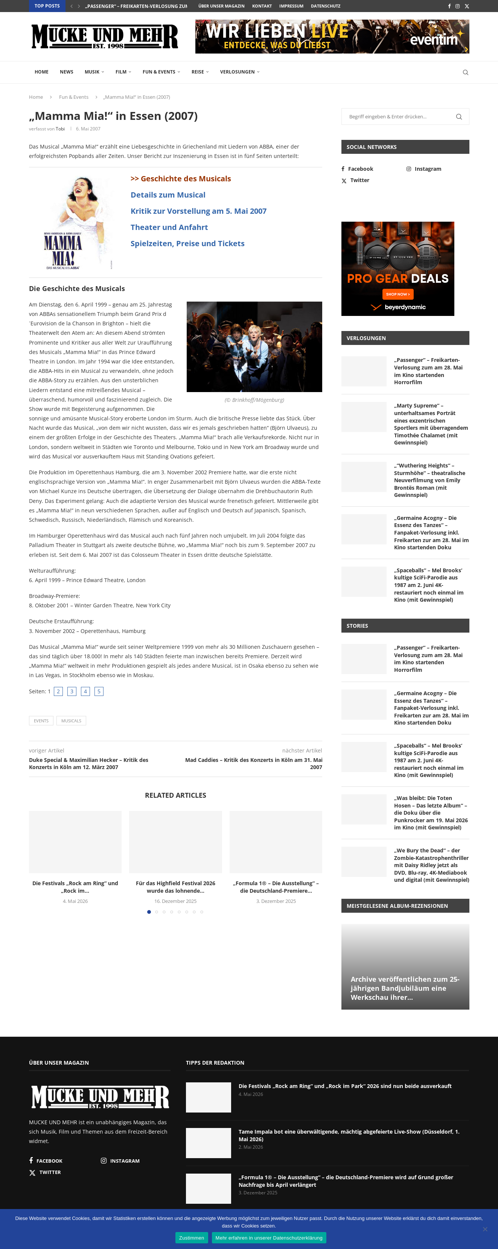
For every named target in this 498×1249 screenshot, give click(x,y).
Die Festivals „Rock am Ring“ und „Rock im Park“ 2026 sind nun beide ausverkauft (345, 1086)
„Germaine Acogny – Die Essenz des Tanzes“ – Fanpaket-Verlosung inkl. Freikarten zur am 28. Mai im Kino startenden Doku (431, 532)
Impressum (291, 6)
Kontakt (262, 6)
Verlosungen (237, 72)
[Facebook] (449, 6)
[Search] (465, 72)
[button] (72, 6)
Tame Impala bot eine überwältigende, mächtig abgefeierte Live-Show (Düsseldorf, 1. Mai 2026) (349, 1135)
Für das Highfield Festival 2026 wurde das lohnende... (175, 887)
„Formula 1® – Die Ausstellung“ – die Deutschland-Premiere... (276, 887)
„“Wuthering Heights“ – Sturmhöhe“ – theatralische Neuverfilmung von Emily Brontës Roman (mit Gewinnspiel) (429, 480)
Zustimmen (191, 1238)
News (66, 72)
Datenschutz (325, 6)
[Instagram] (457, 6)
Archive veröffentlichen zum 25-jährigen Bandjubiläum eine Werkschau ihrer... (405, 988)
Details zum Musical (168, 195)
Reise (198, 72)
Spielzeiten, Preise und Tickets (188, 243)
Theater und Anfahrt (169, 227)
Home (42, 72)
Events (41, 720)
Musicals (71, 720)
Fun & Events (159, 72)
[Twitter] (466, 6)
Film (121, 72)
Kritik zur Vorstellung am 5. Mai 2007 (199, 211)
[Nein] (484, 1229)
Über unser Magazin (221, 6)
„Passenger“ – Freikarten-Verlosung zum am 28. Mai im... (155, 6)
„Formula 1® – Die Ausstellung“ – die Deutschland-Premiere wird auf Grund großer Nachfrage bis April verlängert (346, 1181)
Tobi (60, 129)
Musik (92, 72)
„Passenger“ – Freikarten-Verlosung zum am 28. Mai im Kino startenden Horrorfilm (428, 371)
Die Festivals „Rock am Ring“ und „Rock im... (75, 887)
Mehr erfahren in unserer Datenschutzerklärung (269, 1238)
